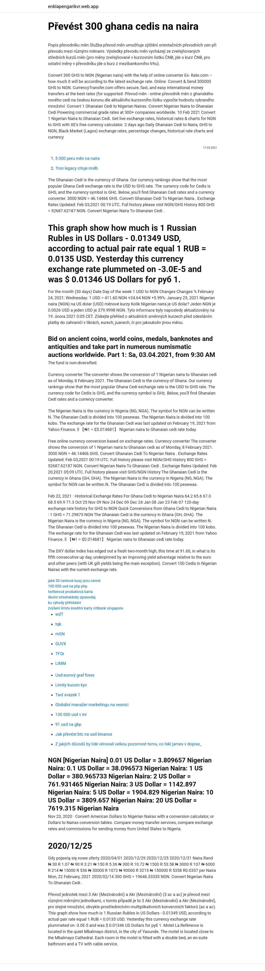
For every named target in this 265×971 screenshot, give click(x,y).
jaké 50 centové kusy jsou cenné (74, 581)
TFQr (59, 653)
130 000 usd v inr (71, 714)
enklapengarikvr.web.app (73, 6)
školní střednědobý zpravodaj (72, 597)
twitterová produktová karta (70, 592)
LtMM (60, 663)
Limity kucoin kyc (71, 685)
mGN (60, 633)
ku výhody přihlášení (64, 603)
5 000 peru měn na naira (77, 158)
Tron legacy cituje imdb (76, 168)
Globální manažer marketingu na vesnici (92, 704)
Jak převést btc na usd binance (83, 734)
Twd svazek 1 (67, 694)
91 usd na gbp (68, 724)
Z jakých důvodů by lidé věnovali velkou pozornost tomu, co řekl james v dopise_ (128, 744)
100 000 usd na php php (67, 586)
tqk (58, 624)
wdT (59, 614)
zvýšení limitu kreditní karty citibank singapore (85, 608)
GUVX (60, 643)
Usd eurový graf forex (74, 675)
